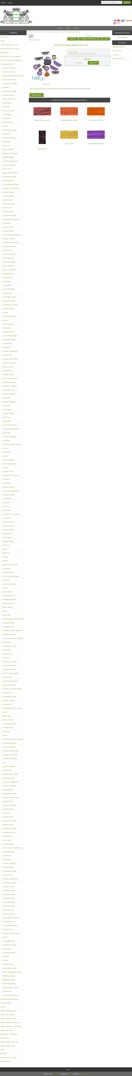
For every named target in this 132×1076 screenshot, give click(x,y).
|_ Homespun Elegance (8, 394)
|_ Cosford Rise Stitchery (8, 215)
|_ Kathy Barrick (5, 452)
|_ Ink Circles (4, 405)
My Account (76, 28)
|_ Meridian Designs (6, 541)
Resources (67, 28)
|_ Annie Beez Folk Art (7, 95)
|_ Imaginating (5, 398)
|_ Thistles (3, 937)
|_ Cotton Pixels (5, 223)
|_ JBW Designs (5, 421)
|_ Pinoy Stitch (5, 658)
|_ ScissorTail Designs (7, 778)
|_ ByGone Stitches (6, 180)
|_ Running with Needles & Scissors (11, 739)
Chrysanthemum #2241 (69, 120)
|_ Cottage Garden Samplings (9, 219)
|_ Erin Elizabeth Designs (8, 297)
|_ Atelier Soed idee (6, 122)
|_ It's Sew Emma (6, 409)
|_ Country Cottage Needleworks (10, 235)
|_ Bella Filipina (5, 141)
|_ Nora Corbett (5, 615)
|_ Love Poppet (5, 510)
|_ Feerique (4, 312)
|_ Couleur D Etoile (6, 227)
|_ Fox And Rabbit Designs (9, 335)
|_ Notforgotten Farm (7, 626)
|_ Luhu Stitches (5, 518)
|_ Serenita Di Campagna (8, 786)
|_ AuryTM (3, 126)
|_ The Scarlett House (7, 921)
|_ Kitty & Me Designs (7, 460)
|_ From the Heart (6, 343)
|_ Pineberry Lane (6, 654)
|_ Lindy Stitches (5, 483)
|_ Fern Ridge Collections (8, 316)
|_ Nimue (3, 611)
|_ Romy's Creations (7, 720)
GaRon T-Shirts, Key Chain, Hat (10, 1022)
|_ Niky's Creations (6, 607)
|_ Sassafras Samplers (7, 766)
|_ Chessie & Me (5, 207)
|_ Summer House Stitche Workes (11, 848)
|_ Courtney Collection (7, 238)
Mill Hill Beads (4, 1038)
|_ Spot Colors (5, 813)
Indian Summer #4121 (42, 120)
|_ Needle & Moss (6, 592)
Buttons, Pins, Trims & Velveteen (10, 56)
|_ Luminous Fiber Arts (7, 522)
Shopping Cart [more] (122, 33)
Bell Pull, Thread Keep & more (9, 48)
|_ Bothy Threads (6, 169)
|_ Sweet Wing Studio (7, 852)
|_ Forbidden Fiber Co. (7, 332)
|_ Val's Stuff (4, 956)
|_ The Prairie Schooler (7, 906)
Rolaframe (3, 1053)
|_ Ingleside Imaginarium (8, 401)
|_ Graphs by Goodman (8, 363)
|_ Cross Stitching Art (7, 258)
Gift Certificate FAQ (119, 58)
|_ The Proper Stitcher (7, 914)
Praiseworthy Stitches (53, 32)
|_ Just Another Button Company (10, 444)
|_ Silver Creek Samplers (8, 805)
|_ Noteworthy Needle (7, 623)
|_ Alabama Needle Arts (8, 72)
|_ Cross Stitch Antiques (8, 254)
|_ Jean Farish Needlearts (8, 425)
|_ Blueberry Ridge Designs (9, 161)
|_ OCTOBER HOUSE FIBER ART (11, 630)
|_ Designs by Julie (6, 277)
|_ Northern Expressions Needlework (12, 619)
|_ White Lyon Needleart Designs (10, 972)
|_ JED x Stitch (5, 433)
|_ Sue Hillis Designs (7, 844)
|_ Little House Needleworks (9, 491)
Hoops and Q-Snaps (6, 1030)
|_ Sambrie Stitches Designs (9, 751)
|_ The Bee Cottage (6, 867)
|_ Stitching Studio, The (7, 832)
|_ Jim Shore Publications (8, 436)
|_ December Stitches (7, 273)
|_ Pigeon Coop (5, 650)
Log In (10, 3)
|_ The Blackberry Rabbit (8, 871)
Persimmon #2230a (96, 120)
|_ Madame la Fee (6, 533)
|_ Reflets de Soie (6, 704)
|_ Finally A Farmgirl (6, 324)
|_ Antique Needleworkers (8, 99)
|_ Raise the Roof (6, 692)
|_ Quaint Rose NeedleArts (9, 681)
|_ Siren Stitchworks (6, 809)
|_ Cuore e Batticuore (7, 266)
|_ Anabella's (4, 87)
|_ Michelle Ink (5, 545)
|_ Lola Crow (4, 506)
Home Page (60, 28)
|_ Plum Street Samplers (8, 665)
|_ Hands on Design (6, 366)
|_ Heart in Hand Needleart (9, 378)
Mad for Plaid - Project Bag (8, 1034)
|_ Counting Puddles (7, 231)
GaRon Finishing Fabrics (8, 1011)
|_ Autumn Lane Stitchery (8, 130)
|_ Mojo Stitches (5, 568)
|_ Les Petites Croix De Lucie (9, 475)
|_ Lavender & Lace (6, 471)
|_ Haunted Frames (6, 370)
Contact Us (116, 54)
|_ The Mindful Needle (7, 894)
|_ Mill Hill (3, 549)
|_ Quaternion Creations (8, 685)
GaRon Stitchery (56, 1074)
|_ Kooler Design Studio (8, 464)
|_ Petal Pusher (5, 642)
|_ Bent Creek (5, 145)
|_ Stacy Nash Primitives (8, 820)
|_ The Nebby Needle (7, 898)
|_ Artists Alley (5, 118)
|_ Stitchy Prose (5, 836)
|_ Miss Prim (4, 561)
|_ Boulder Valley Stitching (8, 173)
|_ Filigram (4, 320)
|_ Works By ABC (6, 991)
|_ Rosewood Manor (7, 727)
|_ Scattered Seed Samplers (9, 774)
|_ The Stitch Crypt (6, 929)
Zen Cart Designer (84, 1074)
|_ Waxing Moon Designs (8, 968)
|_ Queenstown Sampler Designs (10, 689)
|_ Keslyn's (4, 456)
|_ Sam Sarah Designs (7, 747)
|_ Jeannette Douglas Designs (10, 429)
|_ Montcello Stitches (7, 572)
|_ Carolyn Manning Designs (9, 184)
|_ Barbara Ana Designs (8, 138)
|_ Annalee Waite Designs (8, 91)
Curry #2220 (69, 143)
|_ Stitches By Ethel (6, 824)
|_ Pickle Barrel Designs (8, 646)
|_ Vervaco (4, 960)
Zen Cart (70, 1074)
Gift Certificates (5, 1061)
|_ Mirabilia (4, 557)
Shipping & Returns (119, 47)
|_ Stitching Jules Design (8, 828)
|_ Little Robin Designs (7, 495)
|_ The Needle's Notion (7, 902)
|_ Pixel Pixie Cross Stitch (8, 661)
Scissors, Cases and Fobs (8, 1057)
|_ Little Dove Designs (7, 487)
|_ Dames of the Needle (8, 269)
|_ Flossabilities (5, 328)
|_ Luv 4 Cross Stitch (7, 526)
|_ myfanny (4, 588)
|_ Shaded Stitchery (6, 789)
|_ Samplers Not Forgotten (8, 758)
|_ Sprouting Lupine (6, 817)
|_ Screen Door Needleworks (9, 782)
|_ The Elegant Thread (7, 890)
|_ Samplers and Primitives (9, 754)
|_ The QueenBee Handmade (9, 918)
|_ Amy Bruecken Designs (8, 83)
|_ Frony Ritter (5, 347)
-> (7, 64)
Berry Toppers (4, 52)
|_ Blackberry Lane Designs (9, 153)
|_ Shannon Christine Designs (10, 797)
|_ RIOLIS (3, 712)
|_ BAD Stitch (4, 134)
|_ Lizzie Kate (5, 502)
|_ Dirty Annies (5, 281)
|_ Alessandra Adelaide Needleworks (12, 76)
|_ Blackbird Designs (7, 157)
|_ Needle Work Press (7, 595)
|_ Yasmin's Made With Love (9, 995)
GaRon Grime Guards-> (7, 1014)
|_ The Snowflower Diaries (8, 925)
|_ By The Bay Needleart (8, 176)
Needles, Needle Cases (7, 1046)
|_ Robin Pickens (6, 716)
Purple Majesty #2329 (96, 143)
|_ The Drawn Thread (7, 886)
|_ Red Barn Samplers (7, 700)
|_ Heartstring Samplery (8, 382)
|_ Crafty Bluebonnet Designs (9, 242)
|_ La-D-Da (4, 467)
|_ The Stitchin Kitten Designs (9, 933)
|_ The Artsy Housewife (7, 863)
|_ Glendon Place (6, 355)
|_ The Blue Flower (6, 875)
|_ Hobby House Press (7, 390)
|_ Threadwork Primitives (8, 945)
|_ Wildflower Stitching (7, 980)
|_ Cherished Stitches (7, 196)
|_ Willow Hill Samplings (8, 983)
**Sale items (4, 37)
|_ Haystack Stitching (7, 374)
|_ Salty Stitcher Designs (8, 743)
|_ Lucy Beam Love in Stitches (10, 514)
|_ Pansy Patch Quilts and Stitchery (11, 638)
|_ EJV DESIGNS (6, 285)
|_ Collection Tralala (6, 211)
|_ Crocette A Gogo (6, 250)
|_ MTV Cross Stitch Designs (9, 576)
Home (3, 3)
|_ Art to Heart (5, 107)
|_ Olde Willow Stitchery (8, 634)
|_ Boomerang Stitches (7, 165)
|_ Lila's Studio (5, 479)
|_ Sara (3, 762)
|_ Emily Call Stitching (7, 289)
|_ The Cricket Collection (8, 883)
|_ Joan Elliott (5, 440)
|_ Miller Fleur (5, 553)
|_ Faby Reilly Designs (7, 301)
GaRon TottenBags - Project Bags (10, 1026)
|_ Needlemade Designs (8, 599)
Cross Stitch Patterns (39, 32)
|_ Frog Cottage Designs (8, 339)
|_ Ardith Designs (6, 103)
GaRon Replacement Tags (8, 1018)
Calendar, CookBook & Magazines (11, 60)
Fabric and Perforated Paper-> (9, 999)
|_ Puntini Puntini (6, 677)
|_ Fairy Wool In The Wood (9, 304)
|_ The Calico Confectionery (9, 879)
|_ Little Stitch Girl (6, 498)
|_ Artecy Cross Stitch (7, 110)
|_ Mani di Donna (6, 537)
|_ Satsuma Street (6, 770)
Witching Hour (42, 149)
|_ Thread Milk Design (7, 941)
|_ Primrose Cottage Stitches (9, 673)
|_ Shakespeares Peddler (8, 793)
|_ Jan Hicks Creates (7, 413)
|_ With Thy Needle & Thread (9, 987)
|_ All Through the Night (8, 79)
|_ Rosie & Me (5, 731)
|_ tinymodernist (5, 949)
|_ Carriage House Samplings (9, 188)
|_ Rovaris (3, 735)
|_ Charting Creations (7, 192)
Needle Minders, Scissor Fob (9, 1042)
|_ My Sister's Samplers (8, 584)
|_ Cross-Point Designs (7, 262)
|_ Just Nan (4, 448)
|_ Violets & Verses (6, 964)
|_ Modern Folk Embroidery (9, 564)
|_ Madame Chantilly (7, 530)
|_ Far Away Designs (7, 308)
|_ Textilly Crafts (5, 859)
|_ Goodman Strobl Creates (9, 359)
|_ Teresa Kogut (5, 855)
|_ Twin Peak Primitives (7, 952)
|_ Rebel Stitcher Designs (8, 696)
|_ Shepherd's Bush (6, 801)
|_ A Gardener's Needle (7, 68)
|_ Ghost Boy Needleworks (9, 351)
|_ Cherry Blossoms (6, 200)
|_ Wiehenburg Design (7, 976)
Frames (2, 1007)
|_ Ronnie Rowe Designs (8, 723)
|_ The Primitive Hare (7, 910)
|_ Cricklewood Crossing (8, 246)
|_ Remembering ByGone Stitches (11, 708)
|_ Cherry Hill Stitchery (7, 204)
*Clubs (2, 41)
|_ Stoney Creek (5, 840)
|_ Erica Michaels (6, 293)
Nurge (2, 1049)
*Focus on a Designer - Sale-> (9, 45)
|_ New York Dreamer (7, 603)
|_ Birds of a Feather (7, 149)
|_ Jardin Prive (5, 417)
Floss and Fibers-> (6, 1003)
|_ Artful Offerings (6, 114)
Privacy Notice (117, 51)
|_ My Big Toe (5, 580)
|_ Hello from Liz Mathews (8, 386)
